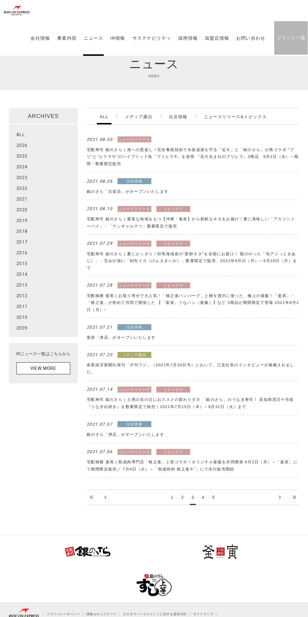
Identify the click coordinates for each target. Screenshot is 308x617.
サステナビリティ (150, 51)
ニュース (92, 51)
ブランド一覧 (289, 51)
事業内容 (66, 51)
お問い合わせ (249, 51)
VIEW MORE (44, 368)
